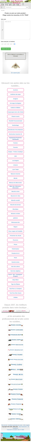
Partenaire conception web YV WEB (15, 429)
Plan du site (4, 425)
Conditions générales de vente (15, 425)
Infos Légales (26, 425)
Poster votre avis (6, 48)
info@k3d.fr (15, 428)
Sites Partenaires (23, 426)
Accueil (2, 10)
